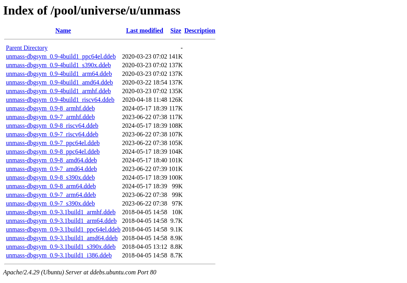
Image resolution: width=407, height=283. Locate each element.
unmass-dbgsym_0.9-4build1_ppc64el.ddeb (61, 56)
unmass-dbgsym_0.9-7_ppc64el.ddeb (53, 143)
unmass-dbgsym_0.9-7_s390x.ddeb (50, 203)
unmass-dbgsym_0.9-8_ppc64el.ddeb (53, 151)
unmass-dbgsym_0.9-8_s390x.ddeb (50, 177)
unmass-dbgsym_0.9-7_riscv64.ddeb (52, 134)
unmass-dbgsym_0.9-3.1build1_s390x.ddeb (61, 246)
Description (199, 30)
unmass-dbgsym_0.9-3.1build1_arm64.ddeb (61, 220)
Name (63, 30)
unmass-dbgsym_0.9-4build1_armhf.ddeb (58, 91)
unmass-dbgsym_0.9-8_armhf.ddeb (50, 108)
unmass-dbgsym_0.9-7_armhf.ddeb (50, 117)
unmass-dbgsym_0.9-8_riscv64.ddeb (52, 125)
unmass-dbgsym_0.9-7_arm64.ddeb (51, 194)
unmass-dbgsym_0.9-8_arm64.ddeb (51, 186)
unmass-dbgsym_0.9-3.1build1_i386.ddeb (59, 255)
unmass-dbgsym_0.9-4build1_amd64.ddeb (59, 82)
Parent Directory (26, 47)
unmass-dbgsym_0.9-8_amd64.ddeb (51, 160)
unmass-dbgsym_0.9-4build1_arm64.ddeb (59, 73)
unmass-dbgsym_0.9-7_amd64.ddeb (51, 168)
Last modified (144, 30)
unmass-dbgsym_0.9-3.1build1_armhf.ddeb (61, 212)
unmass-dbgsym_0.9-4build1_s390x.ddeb (58, 65)
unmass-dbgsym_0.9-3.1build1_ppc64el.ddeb (63, 229)
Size (175, 30)
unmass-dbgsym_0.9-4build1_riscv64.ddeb (60, 99)
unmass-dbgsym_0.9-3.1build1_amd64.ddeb (62, 238)
